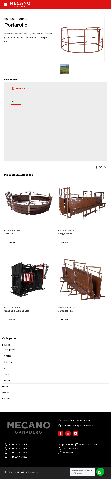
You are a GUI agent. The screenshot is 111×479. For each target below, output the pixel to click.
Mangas (70, 230)
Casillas (17, 307)
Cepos (7, 368)
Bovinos (9, 19)
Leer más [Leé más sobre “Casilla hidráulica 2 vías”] (10, 319)
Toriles (17, 230)
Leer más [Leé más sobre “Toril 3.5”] (10, 242)
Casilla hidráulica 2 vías (16, 311)
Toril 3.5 (8, 233)
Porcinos (6, 398)
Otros (23, 19)
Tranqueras (9, 349)
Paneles (8, 362)
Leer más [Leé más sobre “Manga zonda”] (64, 242)
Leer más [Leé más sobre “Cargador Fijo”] (64, 319)
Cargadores (72, 307)
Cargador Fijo (65, 311)
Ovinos (5, 392)
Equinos (6, 386)
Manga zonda (65, 233)
